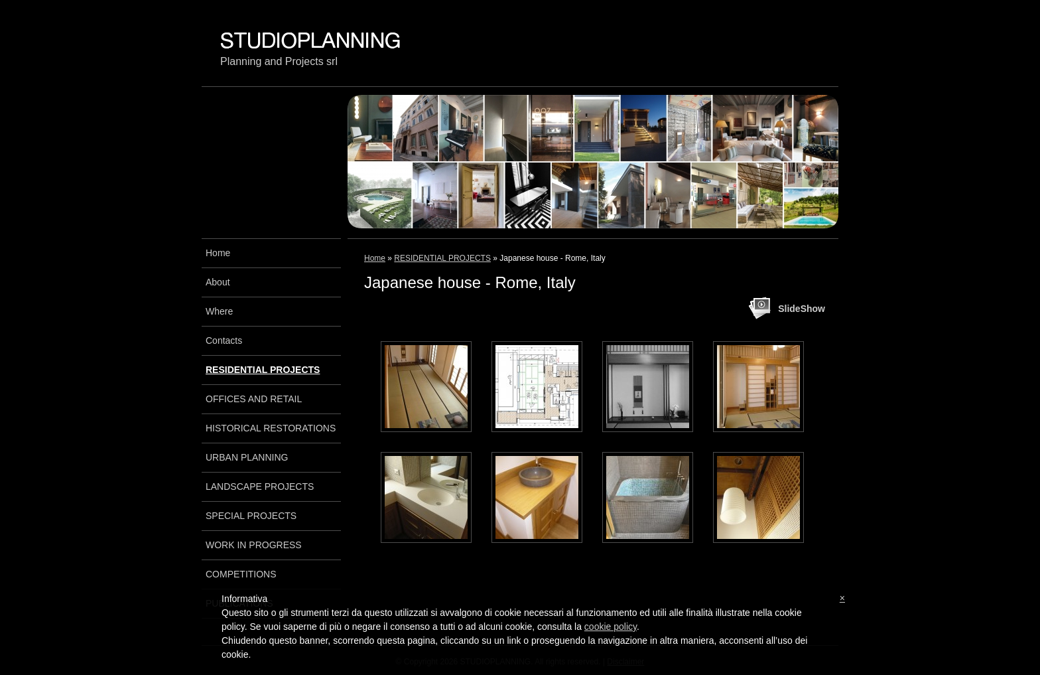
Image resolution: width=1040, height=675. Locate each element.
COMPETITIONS (241, 574)
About (218, 282)
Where (219, 311)
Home (374, 258)
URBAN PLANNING (247, 457)
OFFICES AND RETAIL (254, 399)
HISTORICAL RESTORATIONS (271, 428)
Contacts (224, 340)
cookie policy (610, 626)
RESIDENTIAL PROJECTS (442, 258)
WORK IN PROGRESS (254, 545)
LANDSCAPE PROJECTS (260, 486)
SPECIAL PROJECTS (251, 515)
